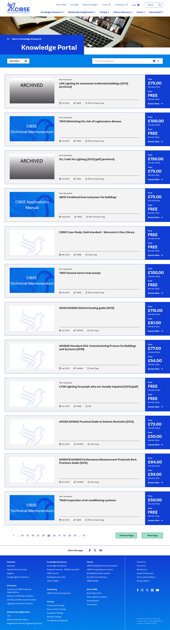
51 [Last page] (84, 535)
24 (22, 535)
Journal (106, 5)
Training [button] (104, 12)
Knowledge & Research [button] (52, 12)
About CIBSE (61, 5)
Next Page (152, 535)
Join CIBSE (74, 5)
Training (50, 601)
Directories (11, 585)
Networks (11, 562)
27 (38, 535)
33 (69, 535)
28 (43, 535)
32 (64, 535)
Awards (90, 562)
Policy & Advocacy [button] (122, 12)
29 (49, 535)
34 (75, 535)
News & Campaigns (90, 5)
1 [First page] (13, 535)
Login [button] (135, 5)
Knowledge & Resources (57, 562)
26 (33, 535)
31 (59, 535)
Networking (52, 589)
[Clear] (154, 61)
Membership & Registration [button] (81, 12)
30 (54, 535)
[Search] (160, 4)
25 (27, 535)
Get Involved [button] (156, 12)
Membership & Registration (18, 612)
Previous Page (126, 535)
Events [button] (141, 12)
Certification (121, 5)
